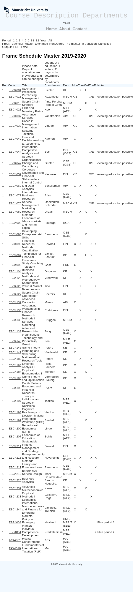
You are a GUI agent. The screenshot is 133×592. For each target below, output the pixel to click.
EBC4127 (15, 294)
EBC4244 (15, 509)
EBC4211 (15, 446)
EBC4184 (15, 371)
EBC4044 (15, 151)
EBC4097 (15, 255)
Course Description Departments (67, 15)
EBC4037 (15, 116)
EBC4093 (15, 234)
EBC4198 (15, 412)
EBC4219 (15, 473)
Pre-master (73, 43)
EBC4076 (15, 203)
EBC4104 (15, 271)
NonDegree (56, 43)
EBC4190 (15, 388)
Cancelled (104, 43)
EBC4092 (15, 222)
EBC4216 (15, 457)
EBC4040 (15, 138)
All (50, 40)
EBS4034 (15, 532)
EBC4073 (15, 195)
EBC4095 (15, 244)
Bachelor (17, 43)
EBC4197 (15, 401)
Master (29, 43)
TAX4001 (15, 540)
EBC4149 (15, 352)
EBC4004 (15, 90)
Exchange (41, 43)
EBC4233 (15, 496)
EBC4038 (15, 125)
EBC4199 (15, 420)
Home (51, 29)
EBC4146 (15, 347)
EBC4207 (15, 436)
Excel (24, 47)
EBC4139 (15, 331)
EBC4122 (15, 277)
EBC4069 (15, 185)
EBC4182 (15, 358)
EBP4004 (15, 522)
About (64, 29)
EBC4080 (15, 211)
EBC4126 (15, 286)
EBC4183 (15, 365)
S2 (37, 40)
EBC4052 (15, 174)
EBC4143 (15, 341)
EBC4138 (15, 320)
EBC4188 (15, 378)
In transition (89, 43)
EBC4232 (15, 488)
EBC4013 (15, 96)
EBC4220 (15, 480)
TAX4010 (15, 548)
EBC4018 (15, 103)
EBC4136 (15, 310)
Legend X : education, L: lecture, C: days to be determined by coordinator (53, 72)
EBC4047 (15, 163)
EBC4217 (15, 467)
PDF (16, 47)
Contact (80, 29)
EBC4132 (15, 302)
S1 (32, 40)
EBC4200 (15, 428)
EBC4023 (15, 109)
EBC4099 (15, 265)
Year (43, 40)
